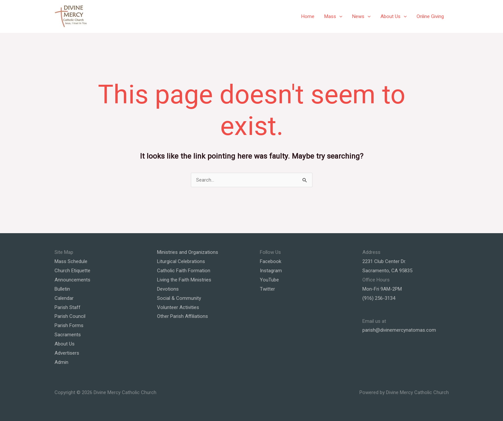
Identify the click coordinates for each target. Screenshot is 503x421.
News (361, 16)
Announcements (72, 280)
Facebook (270, 261)
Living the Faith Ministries (184, 280)
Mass (333, 16)
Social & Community (179, 298)
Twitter (267, 289)
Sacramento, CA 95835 (387, 271)
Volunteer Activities (178, 307)
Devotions (168, 289)
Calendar (64, 298)
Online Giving (430, 16)
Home (307, 16)
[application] (339, 16)
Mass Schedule (71, 261)
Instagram (271, 271)
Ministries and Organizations (187, 252)
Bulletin (62, 289)
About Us (393, 16)
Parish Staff (67, 307)
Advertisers (67, 353)
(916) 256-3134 (378, 298)
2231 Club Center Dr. (384, 261)
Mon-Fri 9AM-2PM (382, 289)
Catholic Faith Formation (183, 271)
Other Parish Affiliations (182, 316)
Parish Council (70, 316)
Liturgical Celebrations (181, 261)
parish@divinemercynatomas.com (399, 330)
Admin (61, 362)
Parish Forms (69, 325)
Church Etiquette (72, 271)
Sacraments (68, 335)
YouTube (269, 280)
